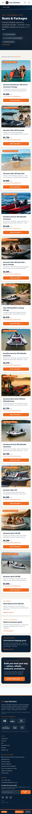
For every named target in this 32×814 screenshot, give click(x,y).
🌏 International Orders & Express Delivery (12, 757)
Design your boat (14, 679)
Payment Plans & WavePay (8, 766)
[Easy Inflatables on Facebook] (2, 797)
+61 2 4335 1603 (5, 780)
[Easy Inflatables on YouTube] (10, 797)
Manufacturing (5, 745)
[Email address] (10, 792)
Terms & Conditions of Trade (9, 768)
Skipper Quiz (4, 750)
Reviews (3, 747)
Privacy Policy (5, 773)
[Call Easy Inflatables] (29, 2)
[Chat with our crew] (28, 811)
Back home (5, 7)
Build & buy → (19, 811)
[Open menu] (3, 2)
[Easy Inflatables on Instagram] (6, 797)
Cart (2, 743)
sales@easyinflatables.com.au (9, 782)
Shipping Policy (5, 759)
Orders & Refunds (6, 764)
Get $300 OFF (26, 792)
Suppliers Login (4, 802)
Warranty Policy (5, 761)
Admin (2, 800)
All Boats (3, 741)
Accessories (17, 56)
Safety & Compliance (6, 770)
